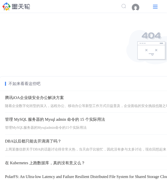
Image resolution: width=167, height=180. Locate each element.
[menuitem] (138, 7)
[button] (155, 6)
